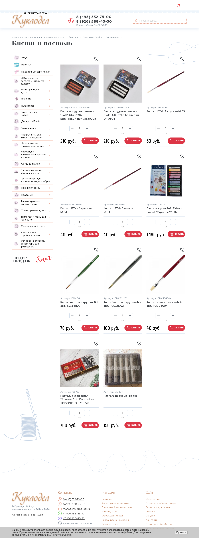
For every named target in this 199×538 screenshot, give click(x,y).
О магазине (153, 499)
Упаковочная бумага (29, 226)
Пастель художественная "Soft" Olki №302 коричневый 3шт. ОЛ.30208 (78, 115)
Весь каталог (110, 524)
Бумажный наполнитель (117, 507)
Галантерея (24, 106)
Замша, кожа (25, 128)
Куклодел (30, 20)
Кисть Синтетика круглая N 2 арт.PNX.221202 (122, 304)
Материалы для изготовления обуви (29, 144)
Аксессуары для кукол (26, 91)
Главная (107, 499)
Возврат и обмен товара (161, 503)
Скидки (150, 516)
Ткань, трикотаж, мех (30, 210)
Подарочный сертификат (32, 72)
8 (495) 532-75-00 (94, 17)
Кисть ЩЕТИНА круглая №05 (165, 111)
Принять (181, 532)
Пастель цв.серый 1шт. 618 (120, 396)
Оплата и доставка (158, 507)
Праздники (24, 195)
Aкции (21, 57)
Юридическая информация (27, 515)
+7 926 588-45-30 (74, 514)
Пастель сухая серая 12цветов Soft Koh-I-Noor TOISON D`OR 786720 (77, 400)
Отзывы (151, 511)
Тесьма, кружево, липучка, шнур (27, 202)
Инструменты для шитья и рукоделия (28, 136)
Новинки (22, 65)
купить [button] (90, 141)
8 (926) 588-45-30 (94, 21)
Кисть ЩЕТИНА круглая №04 (76, 210)
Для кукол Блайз (27, 121)
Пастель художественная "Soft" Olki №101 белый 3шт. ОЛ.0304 (122, 115)
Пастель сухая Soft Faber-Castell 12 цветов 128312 (164, 210)
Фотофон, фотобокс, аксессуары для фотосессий (29, 244)
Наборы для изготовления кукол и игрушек (30, 155)
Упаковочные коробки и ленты (27, 234)
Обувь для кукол (27, 164)
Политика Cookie (61, 534)
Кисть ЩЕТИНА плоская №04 (119, 210)
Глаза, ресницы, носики (26, 113)
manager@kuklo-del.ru (76, 509)
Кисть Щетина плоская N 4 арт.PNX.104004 (164, 304)
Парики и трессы (27, 188)
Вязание (22, 99)
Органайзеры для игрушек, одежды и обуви (32, 180)
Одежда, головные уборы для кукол (28, 171)
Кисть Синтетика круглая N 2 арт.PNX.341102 (79, 304)
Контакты (152, 520)
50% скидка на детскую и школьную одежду (29, 81)
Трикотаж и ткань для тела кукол (30, 218)
